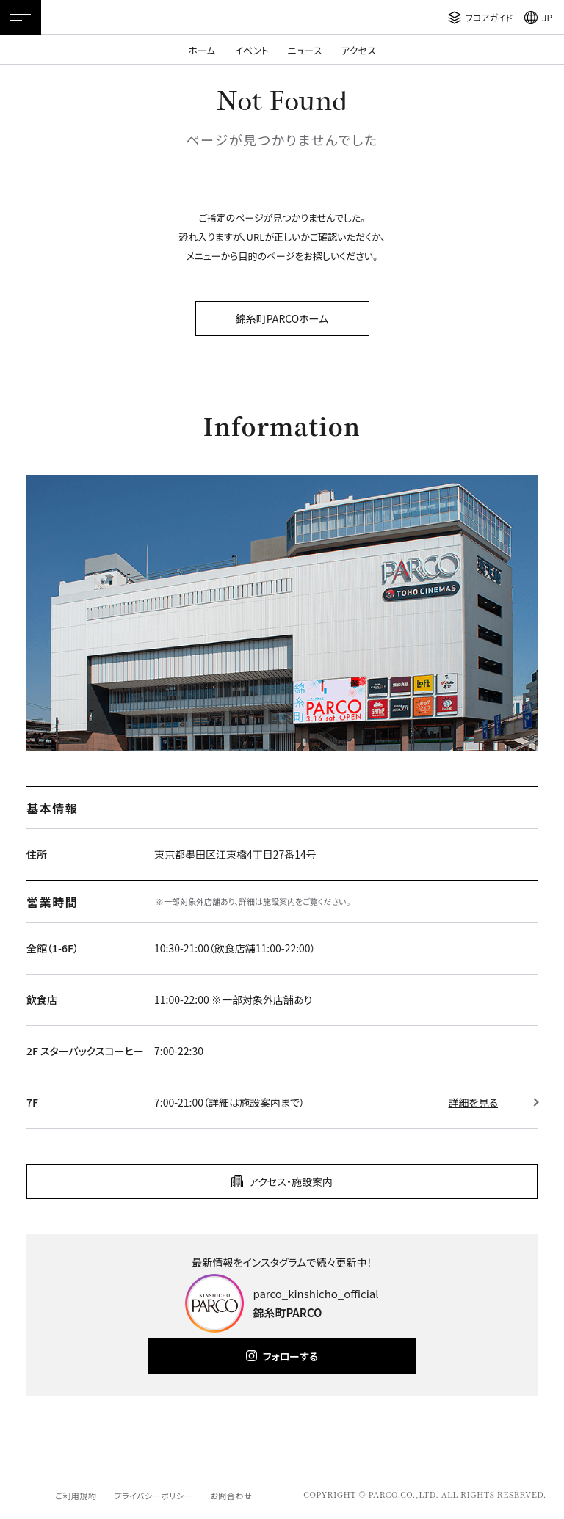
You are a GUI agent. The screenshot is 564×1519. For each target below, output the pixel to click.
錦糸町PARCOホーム (282, 318)
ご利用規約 (75, 1495)
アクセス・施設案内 (291, 1181)
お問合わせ (231, 1495)
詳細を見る (473, 1102)
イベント (251, 50)
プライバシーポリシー (153, 1495)
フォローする (290, 1356)
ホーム (201, 50)
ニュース (305, 50)
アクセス (358, 50)
